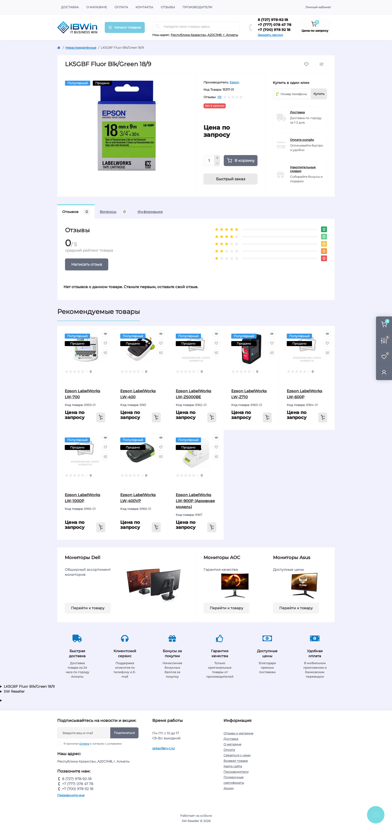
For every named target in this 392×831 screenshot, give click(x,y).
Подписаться (124, 733)
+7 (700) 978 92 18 (274, 29)
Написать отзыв (86, 264)
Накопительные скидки (303, 169)
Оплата (121, 7)
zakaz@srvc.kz (163, 748)
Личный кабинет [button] (318, 7)
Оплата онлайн (302, 140)
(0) (220, 97)
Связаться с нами (237, 755)
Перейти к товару (87, 608)
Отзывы (168, 7)
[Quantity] (209, 160)
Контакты (144, 7)
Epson (234, 82)
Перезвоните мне (70, 795)
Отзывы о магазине (238, 733)
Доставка (70, 7)
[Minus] (217, 163)
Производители (197, 7)
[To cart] (100, 417)
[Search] (157, 26)
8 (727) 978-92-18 (273, 19)
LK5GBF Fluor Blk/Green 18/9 (29, 686)
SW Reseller (14, 691)
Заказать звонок (270, 35)
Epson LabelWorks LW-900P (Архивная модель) (195, 500)
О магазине (96, 7)
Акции (229, 788)
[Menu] (125, 27)
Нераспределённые (80, 47)
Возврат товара (236, 761)
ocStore (206, 816)
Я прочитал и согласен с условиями (93, 744)
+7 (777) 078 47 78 (274, 24)
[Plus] (217, 158)
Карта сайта (233, 766)
